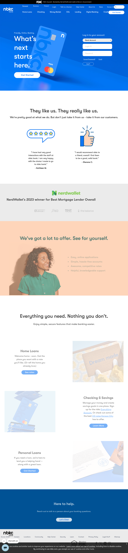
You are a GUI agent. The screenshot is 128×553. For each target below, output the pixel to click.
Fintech (46, 6)
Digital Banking (92, 12)
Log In (88, 64)
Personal (25, 6)
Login (54, 7)
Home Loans (27, 12)
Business (36, 6)
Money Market (55, 12)
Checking (41, 12)
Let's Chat (64, 525)
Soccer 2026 (111, 7)
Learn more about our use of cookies (80, 546)
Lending (78, 12)
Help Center (80, 7)
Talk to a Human (66, 7)
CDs (68, 12)
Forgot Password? (89, 59)
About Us (92, 7)
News (101, 7)
